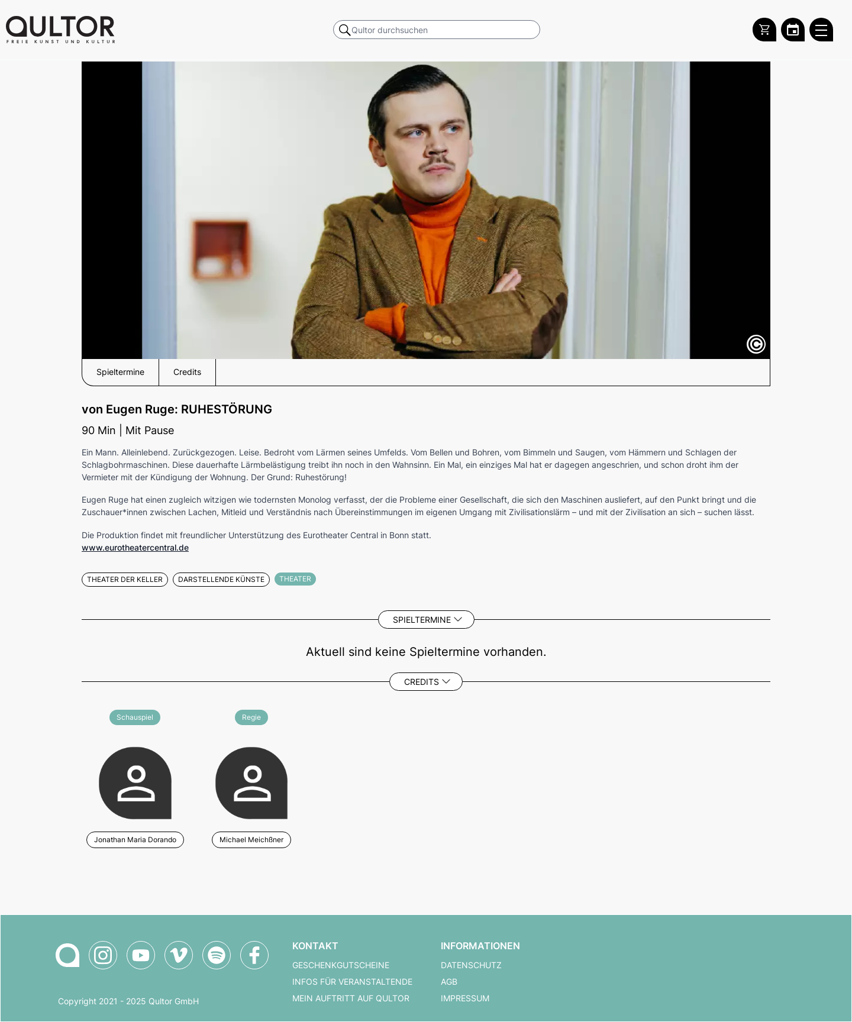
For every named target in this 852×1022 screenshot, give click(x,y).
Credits (421, 682)
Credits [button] (187, 372)
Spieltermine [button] (120, 372)
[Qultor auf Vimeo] (178, 955)
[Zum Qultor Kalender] (793, 29)
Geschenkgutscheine (340, 965)
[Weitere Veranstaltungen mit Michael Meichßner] (251, 781)
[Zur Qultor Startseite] (60, 29)
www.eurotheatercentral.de (135, 547)
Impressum (465, 998)
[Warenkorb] (764, 29)
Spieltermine (422, 620)
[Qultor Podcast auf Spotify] (216, 955)
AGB (449, 982)
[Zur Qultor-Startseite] (67, 955)
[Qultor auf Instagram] (103, 955)
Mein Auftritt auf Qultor (350, 998)
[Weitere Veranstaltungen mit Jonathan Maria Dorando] (135, 781)
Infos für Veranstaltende (352, 982)
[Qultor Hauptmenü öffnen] (821, 29)
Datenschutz (471, 965)
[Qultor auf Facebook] (254, 955)
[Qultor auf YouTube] (141, 955)
